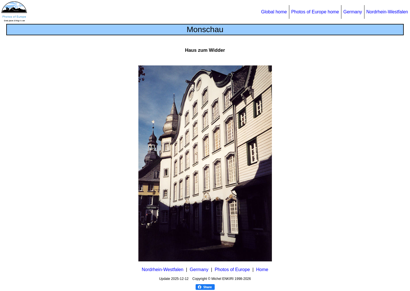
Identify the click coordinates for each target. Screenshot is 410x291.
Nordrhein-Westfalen (387, 11)
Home (262, 269)
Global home (274, 11)
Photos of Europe (232, 269)
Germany (352, 11)
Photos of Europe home (315, 11)
